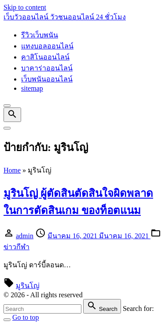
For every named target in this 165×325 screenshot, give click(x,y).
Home (12, 170)
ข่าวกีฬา (16, 247)
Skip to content (25, 7)
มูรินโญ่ (28, 285)
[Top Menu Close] (7, 105)
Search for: (138, 308)
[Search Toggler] (7, 319)
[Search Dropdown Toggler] (12, 114)
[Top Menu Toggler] (7, 128)
